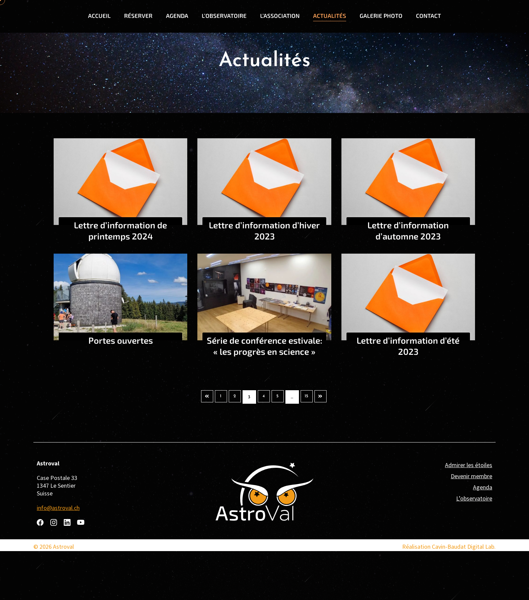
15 (309, 446)
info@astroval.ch (58, 557)
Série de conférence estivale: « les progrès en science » (264, 400)
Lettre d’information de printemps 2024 (120, 279)
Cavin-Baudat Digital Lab (463, 595)
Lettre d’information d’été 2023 (408, 394)
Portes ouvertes (120, 389)
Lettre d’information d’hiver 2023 (264, 279)
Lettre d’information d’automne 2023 (408, 279)
